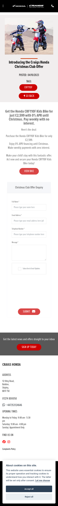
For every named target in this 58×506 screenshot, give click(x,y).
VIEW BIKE (29, 171)
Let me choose (42, 480)
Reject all (29, 497)
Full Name (15, 201)
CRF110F (28, 87)
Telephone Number (18, 228)
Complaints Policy (8, 449)
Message (15, 242)
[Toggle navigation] (3, 6)
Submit (29, 312)
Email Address (17, 215)
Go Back (29, 96)
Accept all (28, 489)
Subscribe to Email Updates (29, 268)
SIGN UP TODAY (29, 347)
